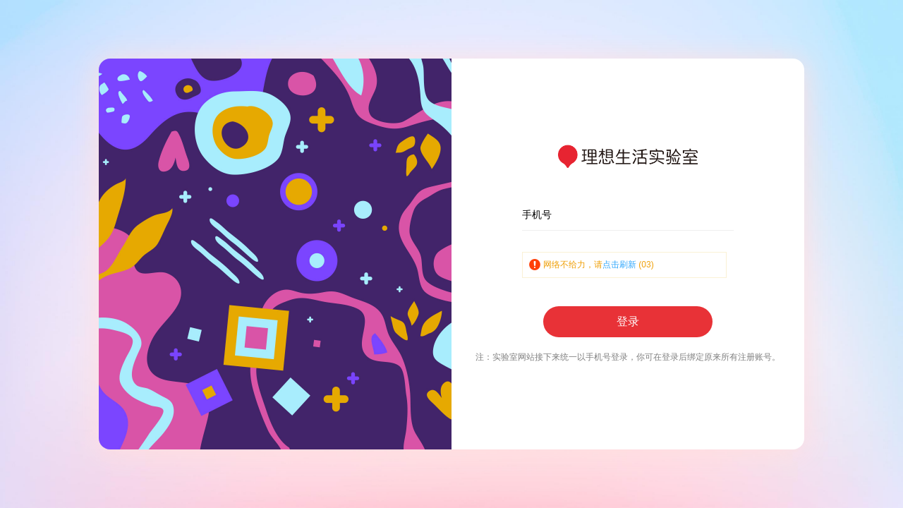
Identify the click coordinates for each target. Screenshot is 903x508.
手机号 (537, 214)
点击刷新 (619, 265)
